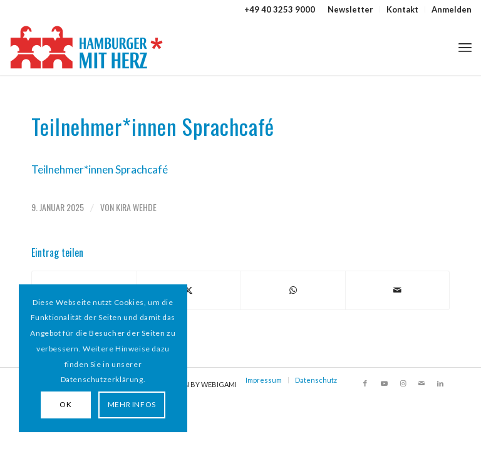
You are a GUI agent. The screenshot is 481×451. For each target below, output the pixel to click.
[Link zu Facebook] (365, 383)
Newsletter (350, 9)
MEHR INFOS (132, 404)
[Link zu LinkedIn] (440, 383)
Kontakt (402, 9)
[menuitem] (350, 9)
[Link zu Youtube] (384, 383)
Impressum (264, 380)
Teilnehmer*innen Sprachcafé (99, 169)
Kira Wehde (136, 207)
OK (65, 404)
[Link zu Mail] (421, 383)
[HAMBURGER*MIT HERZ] (87, 47)
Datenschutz (316, 380)
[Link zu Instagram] (402, 383)
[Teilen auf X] (189, 290)
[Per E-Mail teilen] (398, 290)
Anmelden (452, 9)
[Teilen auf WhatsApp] (293, 290)
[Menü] (465, 47)
